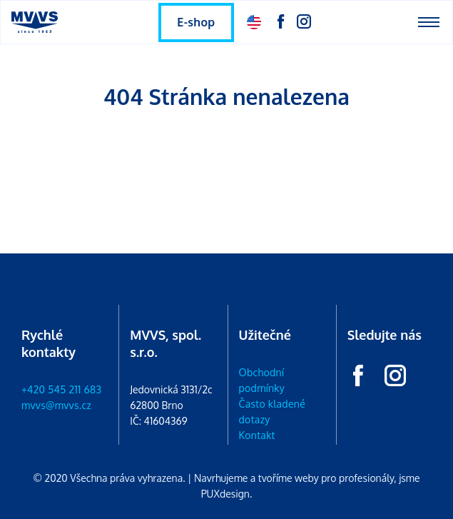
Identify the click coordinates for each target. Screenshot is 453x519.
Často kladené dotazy (272, 411)
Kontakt (257, 435)
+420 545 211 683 (61, 389)
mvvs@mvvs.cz (56, 405)
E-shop (196, 22)
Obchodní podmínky (262, 380)
